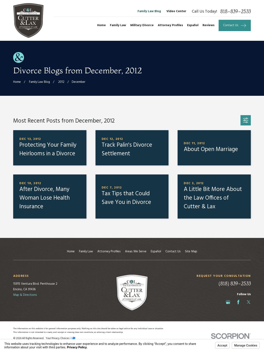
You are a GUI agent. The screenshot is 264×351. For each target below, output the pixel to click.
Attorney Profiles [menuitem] (170, 25)
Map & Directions (25, 294)
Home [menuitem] (101, 25)
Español (156, 251)
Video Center (176, 11)
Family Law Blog (149, 11)
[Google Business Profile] (228, 302)
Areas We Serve (135, 251)
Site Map (191, 251)
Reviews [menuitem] (208, 25)
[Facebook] (238, 302)
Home (71, 251)
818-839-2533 (235, 11)
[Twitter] (248, 302)
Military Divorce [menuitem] (142, 25)
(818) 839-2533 (234, 284)
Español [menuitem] (192, 25)
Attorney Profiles (109, 251)
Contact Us (173, 251)
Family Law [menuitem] (118, 25)
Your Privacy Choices (60, 338)
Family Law (86, 251)
